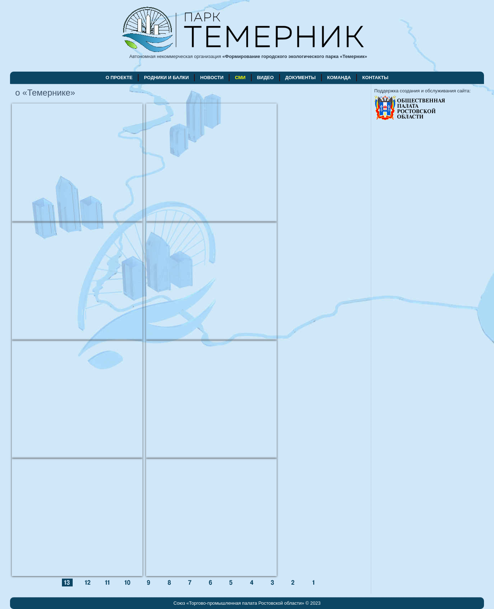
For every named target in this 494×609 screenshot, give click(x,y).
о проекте (119, 77)
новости (211, 77)
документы (300, 77)
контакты (375, 77)
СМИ (240, 77)
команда (339, 77)
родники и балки (166, 77)
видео (265, 77)
